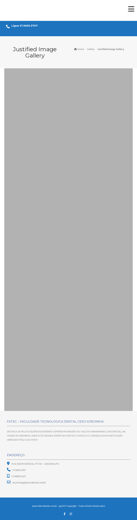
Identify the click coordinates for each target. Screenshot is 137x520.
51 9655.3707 (19, 470)
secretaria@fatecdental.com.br (28, 30)
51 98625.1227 (18, 476)
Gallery (91, 49)
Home (80, 49)
